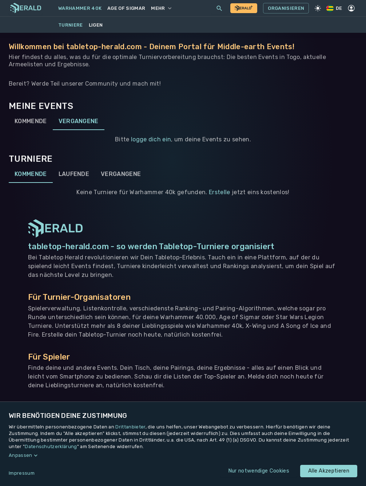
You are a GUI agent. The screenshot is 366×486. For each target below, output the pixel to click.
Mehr (161, 8)
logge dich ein (151, 139)
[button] (183, 455)
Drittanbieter (130, 427)
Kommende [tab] (31, 121)
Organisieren (286, 8)
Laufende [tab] (74, 174)
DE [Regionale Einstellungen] (334, 8)
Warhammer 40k (80, 8)
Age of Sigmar (126, 8)
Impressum (22, 473)
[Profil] (351, 8)
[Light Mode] (317, 8)
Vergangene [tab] (78, 121)
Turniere (70, 25)
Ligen (96, 25)
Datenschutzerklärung (51, 446)
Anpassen (20, 455)
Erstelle (219, 192)
